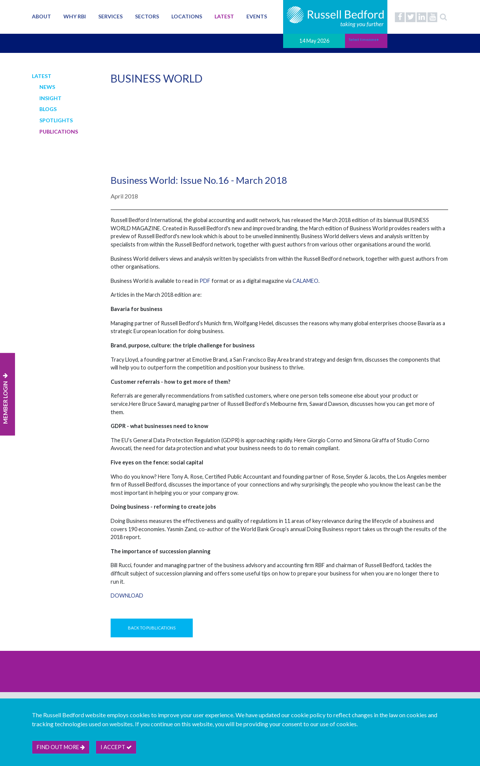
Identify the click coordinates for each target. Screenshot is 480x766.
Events (256, 16)
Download (127, 595)
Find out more (61, 747)
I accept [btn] (116, 747)
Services (110, 16)
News (47, 87)
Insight (50, 98)
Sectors (147, 16)
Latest (224, 16)
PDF (205, 281)
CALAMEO (305, 281)
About (41, 16)
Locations (186, 16)
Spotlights (56, 120)
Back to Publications (152, 627)
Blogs (48, 109)
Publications (58, 131)
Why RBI (74, 16)
